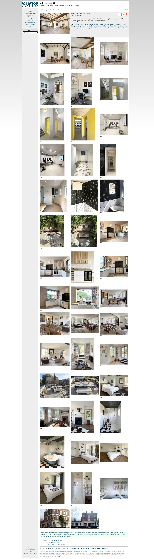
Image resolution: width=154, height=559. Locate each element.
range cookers (79, 28)
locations (43, 5)
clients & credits (30, 25)
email (94, 548)
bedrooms (79, 24)
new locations (30, 19)
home (30, 11)
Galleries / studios (54, 543)
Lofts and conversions (55, 540)
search (30, 552)
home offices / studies (120, 28)
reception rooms (77, 30)
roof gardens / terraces (93, 28)
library (30, 17)
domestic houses (53, 5)
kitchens (105, 26)
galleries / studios (95, 26)
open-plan (79, 535)
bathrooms (87, 30)
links (30, 26)
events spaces (109, 24)
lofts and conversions (67, 5)
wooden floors (107, 28)
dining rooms (88, 24)
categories (30, 15)
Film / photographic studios (56, 544)
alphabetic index (30, 13)
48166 (77, 5)
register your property (30, 553)
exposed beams (121, 24)
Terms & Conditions (55, 556)
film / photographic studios (79, 26)
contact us (30, 21)
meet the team (30, 23)
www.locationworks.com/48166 (118, 10)
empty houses (99, 24)
